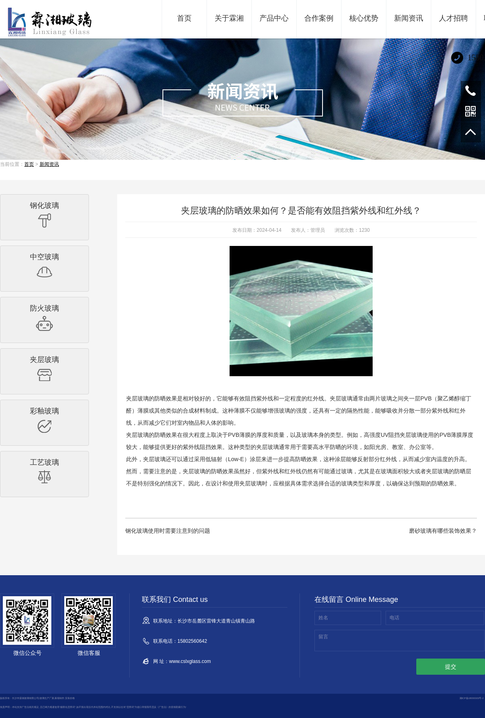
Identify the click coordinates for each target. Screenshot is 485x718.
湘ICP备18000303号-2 (472, 698)
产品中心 (274, 18)
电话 (394, 618)
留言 (323, 637)
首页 (184, 18)
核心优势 (363, 18)
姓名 (323, 618)
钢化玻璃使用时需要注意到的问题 (167, 530)
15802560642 (471, 91)
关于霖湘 (229, 18)
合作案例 (318, 18)
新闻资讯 (408, 18)
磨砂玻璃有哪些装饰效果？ (443, 530)
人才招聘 (453, 18)
